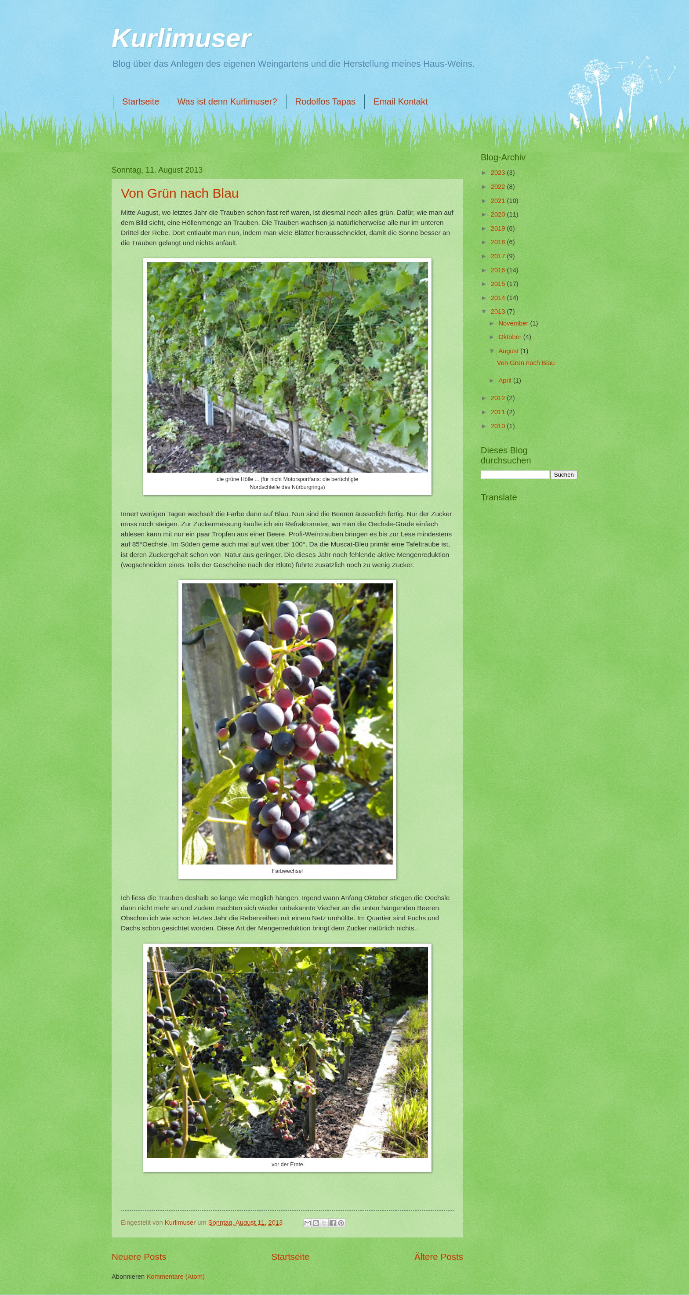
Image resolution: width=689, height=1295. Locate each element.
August (509, 350)
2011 (499, 412)
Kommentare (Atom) (175, 1276)
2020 (499, 214)
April (505, 380)
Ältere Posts (438, 1257)
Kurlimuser (181, 38)
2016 (499, 270)
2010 (499, 426)
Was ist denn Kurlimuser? (227, 101)
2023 (499, 172)
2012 (499, 398)
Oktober (510, 336)
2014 (499, 297)
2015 (499, 283)
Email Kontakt (401, 101)
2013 (499, 311)
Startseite (140, 101)
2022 (499, 186)
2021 (499, 200)
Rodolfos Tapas (325, 101)
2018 (499, 242)
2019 (499, 228)
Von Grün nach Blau (180, 193)
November (514, 323)
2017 (499, 256)
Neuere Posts (139, 1257)
